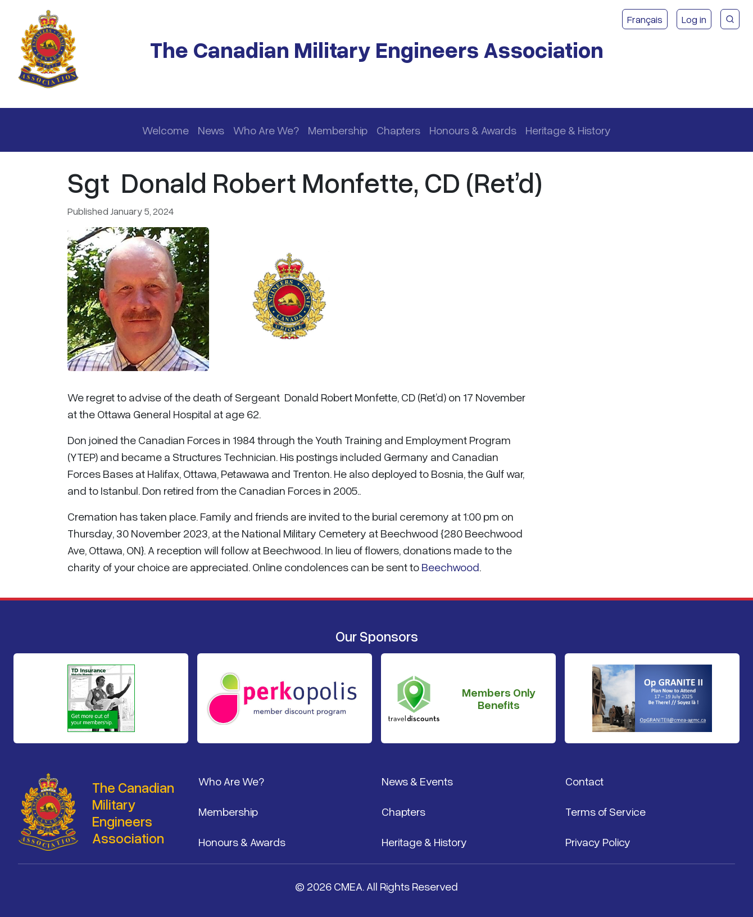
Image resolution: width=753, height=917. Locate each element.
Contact (584, 781)
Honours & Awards (472, 130)
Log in (694, 19)
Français (645, 19)
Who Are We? (266, 130)
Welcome (165, 130)
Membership (338, 130)
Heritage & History (568, 130)
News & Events (417, 781)
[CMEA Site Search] (730, 19)
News (211, 130)
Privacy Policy (597, 841)
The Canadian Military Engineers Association (377, 49)
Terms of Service (605, 811)
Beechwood (450, 566)
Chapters (398, 130)
